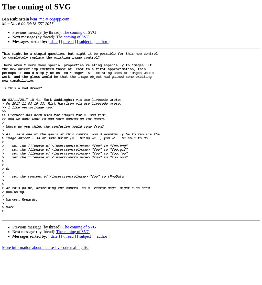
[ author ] (102, 41)
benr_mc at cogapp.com (49, 19)
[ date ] (54, 41)
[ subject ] (85, 41)
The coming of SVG (79, 32)
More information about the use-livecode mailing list (45, 280)
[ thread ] (68, 41)
